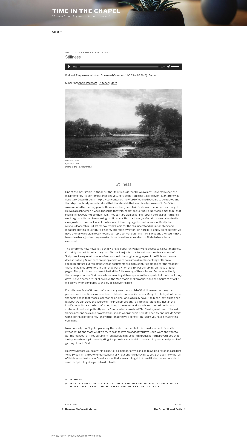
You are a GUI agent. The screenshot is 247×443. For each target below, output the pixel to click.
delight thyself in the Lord (123, 384)
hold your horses (156, 384)
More (114, 82)
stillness (112, 386)
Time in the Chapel (86, 11)
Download (107, 75)
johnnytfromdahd (97, 52)
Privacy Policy (58, 435)
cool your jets (92, 384)
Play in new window (87, 75)
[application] (123, 67)
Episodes (76, 379)
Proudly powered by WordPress (84, 435)
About (57, 31)
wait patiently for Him (144, 386)
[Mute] (168, 66)
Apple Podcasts (87, 82)
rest (77, 386)
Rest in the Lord (93, 386)
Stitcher (104, 82)
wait (124, 386)
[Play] (69, 66)
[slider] (119, 66)
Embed (153, 75)
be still (75, 384)
